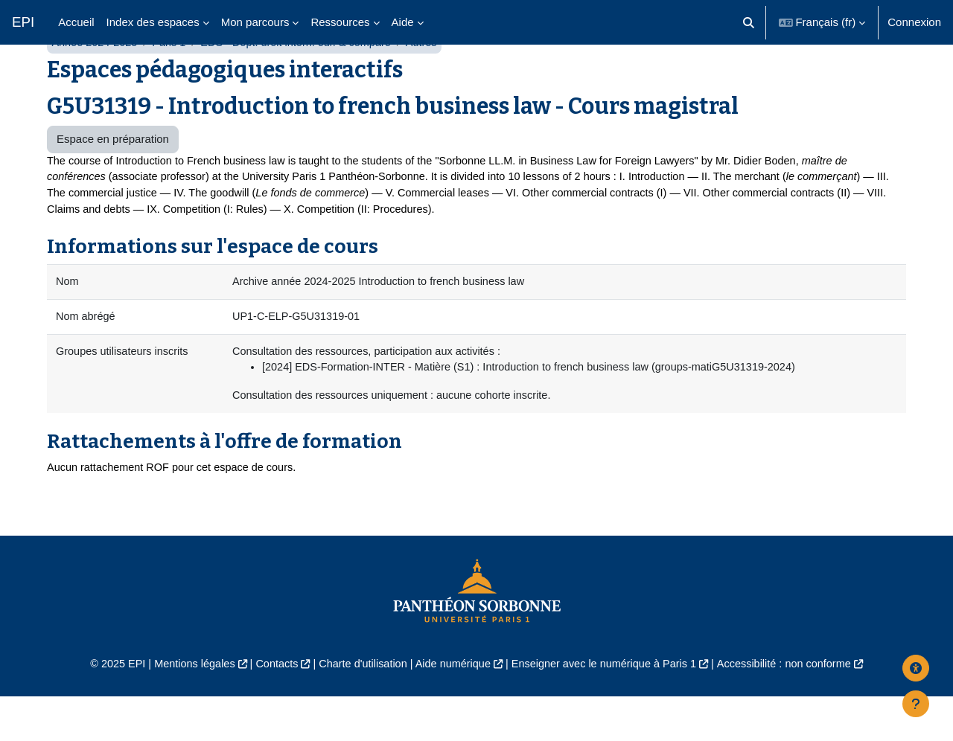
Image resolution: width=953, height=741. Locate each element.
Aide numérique (451, 708)
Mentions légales (183, 708)
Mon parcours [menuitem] (255, 22)
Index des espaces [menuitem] (153, 22)
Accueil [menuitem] (76, 22)
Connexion (914, 22)
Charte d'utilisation (358, 708)
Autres (434, 80)
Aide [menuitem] (403, 22)
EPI (23, 22)
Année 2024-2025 (95, 80)
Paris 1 (173, 80)
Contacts (269, 708)
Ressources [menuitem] (339, 22)
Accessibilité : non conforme (796, 708)
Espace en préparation (113, 176)
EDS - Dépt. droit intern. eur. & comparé (304, 80)
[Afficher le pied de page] (915, 703)
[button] (748, 22)
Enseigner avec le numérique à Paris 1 (609, 708)
